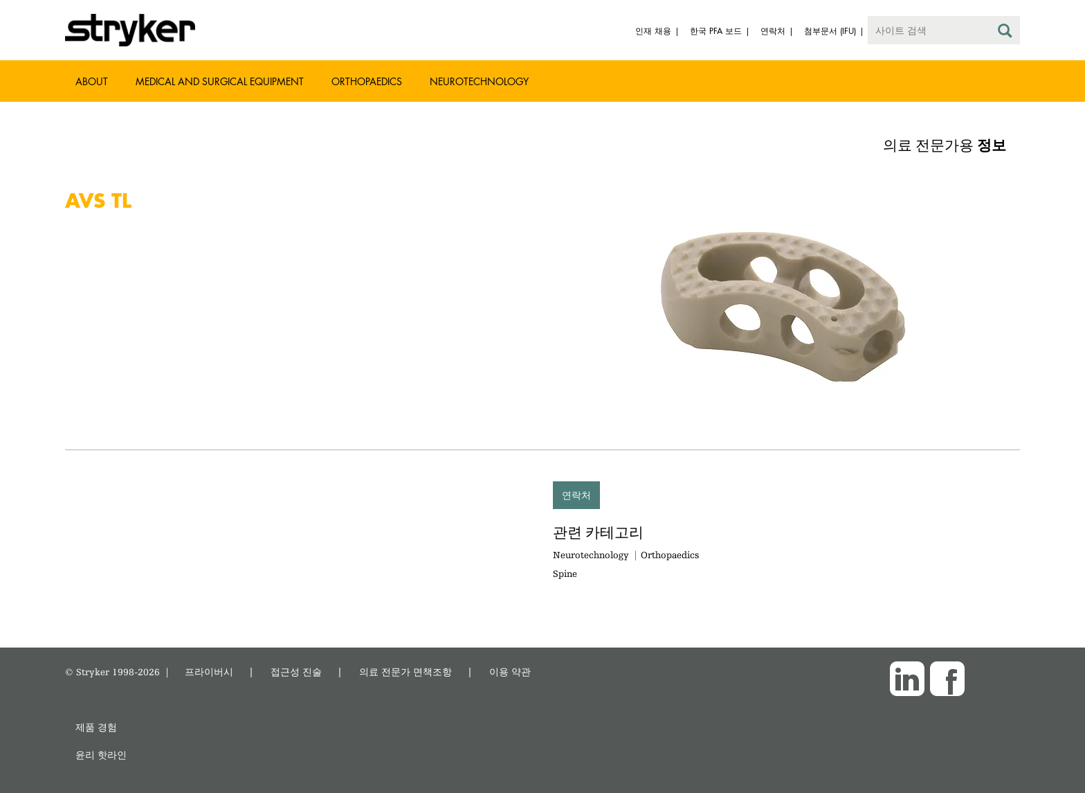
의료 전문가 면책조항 (405, 671)
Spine (565, 573)
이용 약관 (510, 671)
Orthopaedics (366, 81)
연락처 (576, 494)
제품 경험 (96, 726)
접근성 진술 (296, 671)
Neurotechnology (479, 81)
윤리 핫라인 (101, 754)
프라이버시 (209, 671)
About (91, 81)
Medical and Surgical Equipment (220, 81)
